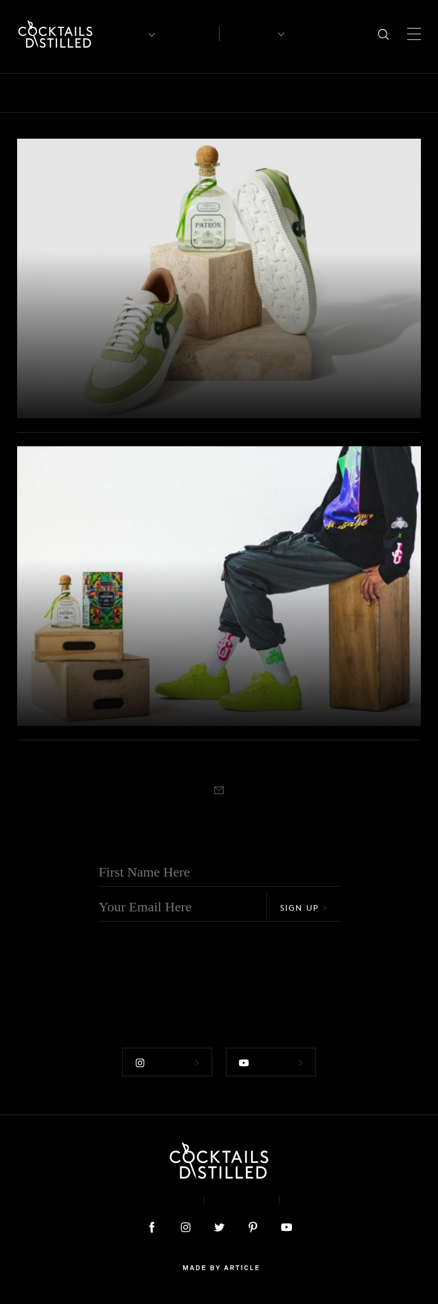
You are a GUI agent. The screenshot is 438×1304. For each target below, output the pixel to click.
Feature (309, 93)
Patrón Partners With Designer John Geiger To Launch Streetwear (134, 682)
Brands (145, 93)
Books (98, 93)
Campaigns (203, 93)
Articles (189, 34)
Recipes (247, 33)
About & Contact (143, 1200)
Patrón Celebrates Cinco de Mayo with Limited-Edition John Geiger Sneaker (147, 375)
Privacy (241, 1200)
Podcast (317, 1200)
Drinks (260, 93)
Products (46, 336)
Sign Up (303, 908)
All (24, 93)
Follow (167, 1063)
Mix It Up (413, 93)
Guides (358, 93)
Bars (58, 93)
